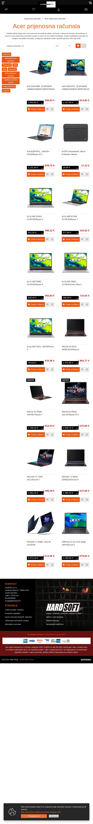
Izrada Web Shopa (27, 660)
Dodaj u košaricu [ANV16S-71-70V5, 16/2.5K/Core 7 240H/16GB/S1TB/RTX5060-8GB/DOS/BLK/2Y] (36, 500)
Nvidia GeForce (9, 86)
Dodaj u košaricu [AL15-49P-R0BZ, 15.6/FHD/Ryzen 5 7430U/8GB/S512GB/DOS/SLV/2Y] (36, 304)
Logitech (6, 91)
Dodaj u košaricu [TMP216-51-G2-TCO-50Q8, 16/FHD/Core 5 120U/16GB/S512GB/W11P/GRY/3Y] (71, 565)
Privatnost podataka (12, 613)
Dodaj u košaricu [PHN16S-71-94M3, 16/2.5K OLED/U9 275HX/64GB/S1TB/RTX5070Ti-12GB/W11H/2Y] (36, 565)
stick (4, 69)
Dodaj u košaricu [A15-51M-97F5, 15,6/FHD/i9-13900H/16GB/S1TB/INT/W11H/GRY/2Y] (71, 109)
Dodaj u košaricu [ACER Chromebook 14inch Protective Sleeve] (71, 174)
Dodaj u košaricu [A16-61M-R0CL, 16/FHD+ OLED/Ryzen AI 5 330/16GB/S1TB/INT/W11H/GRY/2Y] (36, 174)
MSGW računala (52, 621)
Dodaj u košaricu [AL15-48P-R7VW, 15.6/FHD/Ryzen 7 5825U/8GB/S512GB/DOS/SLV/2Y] (71, 239)
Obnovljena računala (13, 624)
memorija (12, 69)
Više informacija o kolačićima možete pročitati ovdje (41, 812)
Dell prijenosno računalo (11, 59)
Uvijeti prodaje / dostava (14, 610)
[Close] (34, 816)
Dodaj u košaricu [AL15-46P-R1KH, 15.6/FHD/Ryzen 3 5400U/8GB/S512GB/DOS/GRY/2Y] (36, 239)
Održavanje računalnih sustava (17, 621)
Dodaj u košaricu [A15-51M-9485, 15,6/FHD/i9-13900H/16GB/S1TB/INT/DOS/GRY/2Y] (36, 109)
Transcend (7, 65)
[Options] (54, 816)
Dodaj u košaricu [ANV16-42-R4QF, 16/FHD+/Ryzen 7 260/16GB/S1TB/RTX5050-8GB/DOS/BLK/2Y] (36, 435)
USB (15, 65)
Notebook (6, 54)
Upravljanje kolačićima (54, 624)
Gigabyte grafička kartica (10, 81)
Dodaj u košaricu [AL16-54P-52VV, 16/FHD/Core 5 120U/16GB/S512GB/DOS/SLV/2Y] (36, 369)
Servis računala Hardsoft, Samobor (18, 617)
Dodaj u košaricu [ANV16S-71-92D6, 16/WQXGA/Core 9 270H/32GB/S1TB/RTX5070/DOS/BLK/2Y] (71, 500)
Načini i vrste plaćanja (54, 617)
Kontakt (49, 610)
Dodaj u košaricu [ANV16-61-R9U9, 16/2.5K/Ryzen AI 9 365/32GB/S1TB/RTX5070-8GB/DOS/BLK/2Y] (71, 435)
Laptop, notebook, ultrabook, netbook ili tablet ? (64, 613)
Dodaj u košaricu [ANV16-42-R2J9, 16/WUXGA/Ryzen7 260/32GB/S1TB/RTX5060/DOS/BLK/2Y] (71, 369)
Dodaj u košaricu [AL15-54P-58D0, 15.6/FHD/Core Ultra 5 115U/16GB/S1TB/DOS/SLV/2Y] (71, 304)
